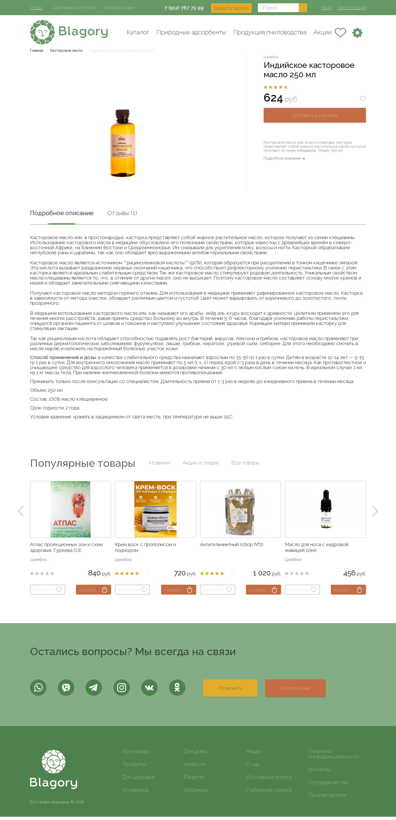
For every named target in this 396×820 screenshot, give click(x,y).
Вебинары (196, 793)
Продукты (134, 767)
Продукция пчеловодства (269, 32)
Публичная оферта (268, 793)
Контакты (319, 773)
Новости (194, 767)
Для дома (195, 755)
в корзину (87, 593)
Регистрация (352, 7)
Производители (327, 798)
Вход (327, 7)
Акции (323, 32)
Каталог (138, 32)
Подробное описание (282, 162)
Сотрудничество (328, 785)
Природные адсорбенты (191, 32)
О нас (36, 7)
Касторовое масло (66, 54)
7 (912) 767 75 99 (184, 7)
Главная (36, 54)
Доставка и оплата (74, 7)
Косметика (135, 793)
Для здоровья (138, 780)
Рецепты (194, 780)
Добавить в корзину (315, 118)
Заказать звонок (231, 8)
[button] (20, 514)
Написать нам (119, 7)
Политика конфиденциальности (333, 757)
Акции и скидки (201, 466)
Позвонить (230, 691)
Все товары (245, 466)
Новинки (159, 466)
